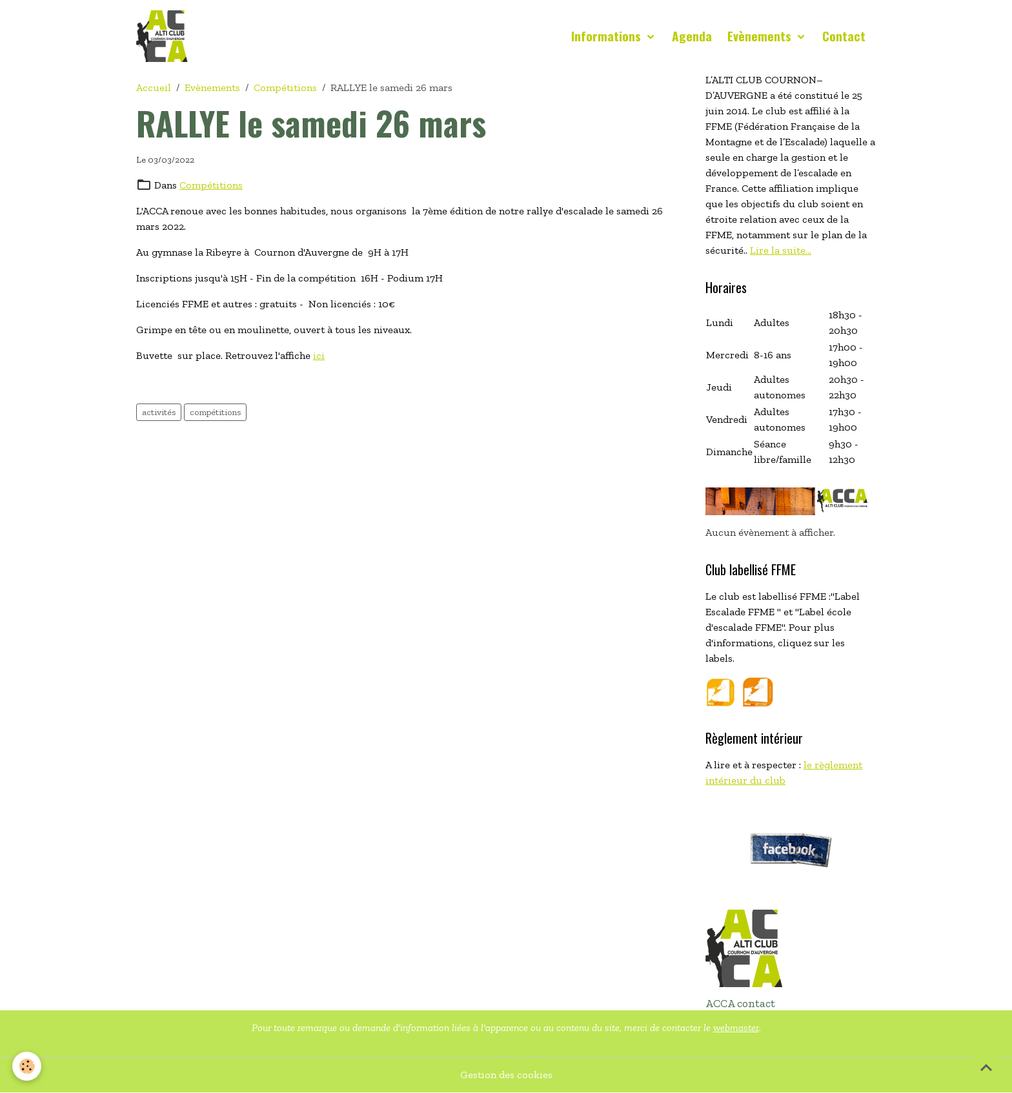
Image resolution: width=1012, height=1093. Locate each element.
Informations (607, 35)
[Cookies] (27, 1066)
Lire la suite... (780, 250)
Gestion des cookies (506, 1074)
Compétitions (285, 87)
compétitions (215, 412)
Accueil (153, 87)
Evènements (760, 35)
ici (319, 355)
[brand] (164, 36)
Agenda (692, 35)
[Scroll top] (986, 1067)
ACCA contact (740, 1003)
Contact (843, 35)
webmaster (736, 1027)
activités (159, 412)
